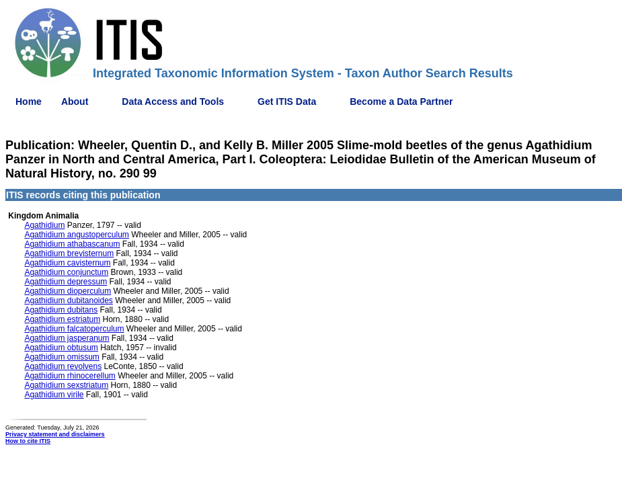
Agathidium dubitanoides (68, 300)
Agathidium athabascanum (72, 244)
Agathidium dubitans (61, 310)
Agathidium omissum (61, 357)
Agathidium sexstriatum (66, 385)
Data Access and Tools (173, 101)
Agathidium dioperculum (67, 291)
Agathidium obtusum (61, 347)
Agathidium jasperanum (66, 338)
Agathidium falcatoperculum (74, 328)
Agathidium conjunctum (66, 272)
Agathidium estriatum (62, 319)
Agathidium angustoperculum (76, 234)
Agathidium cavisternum (67, 263)
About (74, 101)
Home (28, 101)
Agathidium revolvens (63, 366)
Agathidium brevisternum (69, 253)
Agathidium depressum (65, 281)
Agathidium (44, 225)
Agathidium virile (53, 394)
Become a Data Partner (401, 101)
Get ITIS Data (287, 101)
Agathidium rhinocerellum (69, 375)
